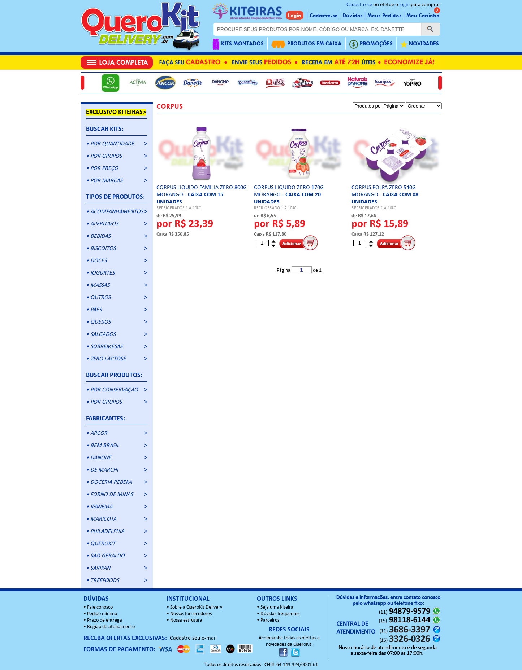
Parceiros (269, 620)
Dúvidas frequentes (279, 614)
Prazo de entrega (104, 620)
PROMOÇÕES (371, 44)
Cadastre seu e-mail (193, 638)
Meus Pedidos (384, 15)
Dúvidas (352, 15)
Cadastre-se (359, 5)
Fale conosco (100, 607)
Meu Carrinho (423, 15)
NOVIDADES (419, 44)
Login (294, 15)
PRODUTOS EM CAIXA (306, 44)
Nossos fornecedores (191, 614)
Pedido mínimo (102, 614)
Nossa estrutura (186, 620)
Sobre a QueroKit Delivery (196, 607)
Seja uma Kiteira (276, 607)
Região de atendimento (111, 627)
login (404, 5)
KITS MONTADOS (238, 44)
